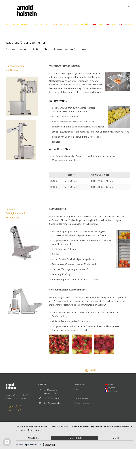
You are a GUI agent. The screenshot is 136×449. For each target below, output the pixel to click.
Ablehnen (33, 438)
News (76, 24)
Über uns (6, 24)
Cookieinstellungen (82, 403)
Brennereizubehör (42, 24)
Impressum (79, 389)
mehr (116, 438)
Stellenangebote (81, 398)
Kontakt (86, 24)
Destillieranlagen (21, 24)
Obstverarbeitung (62, 24)
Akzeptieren (74, 438)
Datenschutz (80, 384)
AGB (76, 393)
